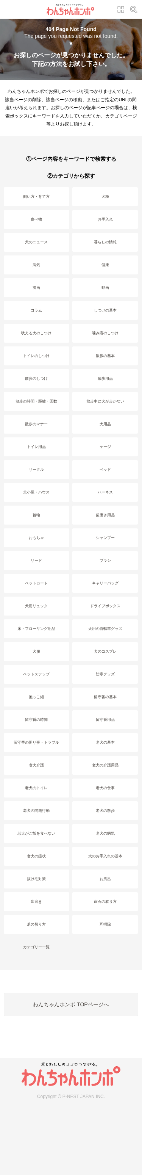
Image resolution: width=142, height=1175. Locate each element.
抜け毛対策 (36, 879)
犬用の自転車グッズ (105, 629)
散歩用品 (105, 378)
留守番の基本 (105, 697)
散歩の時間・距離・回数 (36, 401)
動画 (105, 287)
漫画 (36, 287)
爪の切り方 (36, 924)
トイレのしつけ (36, 356)
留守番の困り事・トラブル (36, 742)
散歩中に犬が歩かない (105, 401)
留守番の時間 (36, 720)
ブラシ (105, 560)
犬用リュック (36, 606)
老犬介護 (36, 765)
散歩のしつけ (36, 378)
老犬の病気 (105, 833)
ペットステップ (36, 674)
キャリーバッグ (105, 583)
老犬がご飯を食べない (36, 833)
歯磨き (36, 901)
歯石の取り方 (105, 901)
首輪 (36, 515)
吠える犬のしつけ (36, 333)
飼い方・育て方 (36, 196)
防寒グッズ (105, 674)
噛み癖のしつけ (105, 333)
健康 (105, 265)
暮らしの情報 (105, 242)
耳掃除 (105, 924)
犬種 (105, 196)
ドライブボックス (105, 606)
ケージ (105, 447)
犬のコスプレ (105, 651)
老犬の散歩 (105, 810)
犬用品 (105, 424)
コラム (36, 310)
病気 (36, 265)
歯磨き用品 (105, 515)
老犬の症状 (36, 856)
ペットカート (36, 583)
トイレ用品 (36, 447)
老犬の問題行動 (36, 810)
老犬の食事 (105, 788)
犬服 (36, 651)
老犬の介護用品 (105, 765)
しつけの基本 (105, 310)
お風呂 (105, 879)
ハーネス (105, 492)
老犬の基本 (105, 742)
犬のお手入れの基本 (105, 856)
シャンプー (105, 538)
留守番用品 (105, 720)
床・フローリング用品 (36, 629)
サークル (36, 469)
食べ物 (36, 219)
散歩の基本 (105, 356)
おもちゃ (36, 538)
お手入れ (105, 219)
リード (36, 560)
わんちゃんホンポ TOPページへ (71, 1004)
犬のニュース (36, 242)
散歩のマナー (36, 424)
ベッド (105, 469)
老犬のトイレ (36, 788)
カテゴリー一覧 (36, 947)
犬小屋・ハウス (36, 492)
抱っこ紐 (36, 697)
